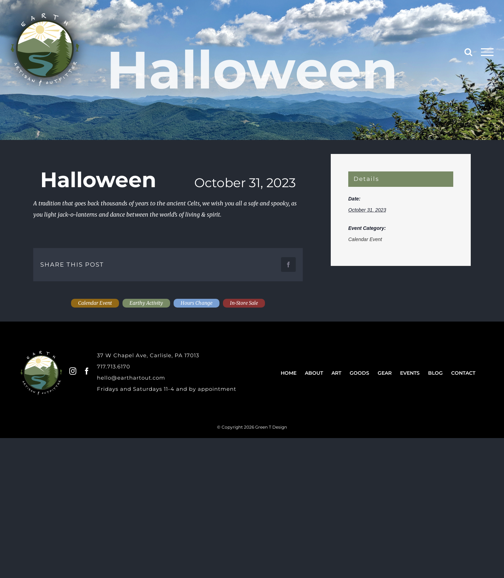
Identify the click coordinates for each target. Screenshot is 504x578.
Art (336, 373)
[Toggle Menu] (487, 52)
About (314, 373)
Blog (435, 373)
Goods (359, 373)
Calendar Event (365, 239)
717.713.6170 (113, 366)
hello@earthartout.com (131, 377)
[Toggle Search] (468, 52)
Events (410, 373)
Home (288, 373)
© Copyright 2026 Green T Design (252, 427)
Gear (385, 373)
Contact (463, 373)
